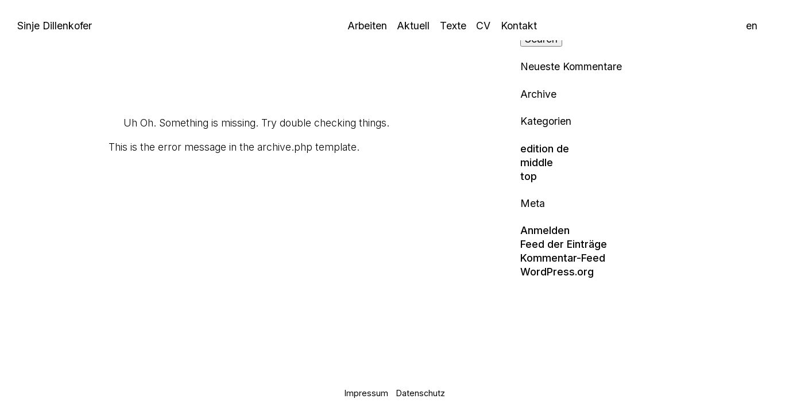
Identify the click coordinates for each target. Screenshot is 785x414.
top (528, 176)
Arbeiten (367, 26)
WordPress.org (557, 272)
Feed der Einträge (563, 244)
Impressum (366, 393)
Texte (453, 26)
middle (536, 162)
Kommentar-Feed (562, 258)
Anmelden (545, 230)
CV (483, 26)
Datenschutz (420, 393)
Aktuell (413, 26)
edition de (544, 149)
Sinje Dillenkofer (54, 26)
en (751, 26)
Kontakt (519, 26)
